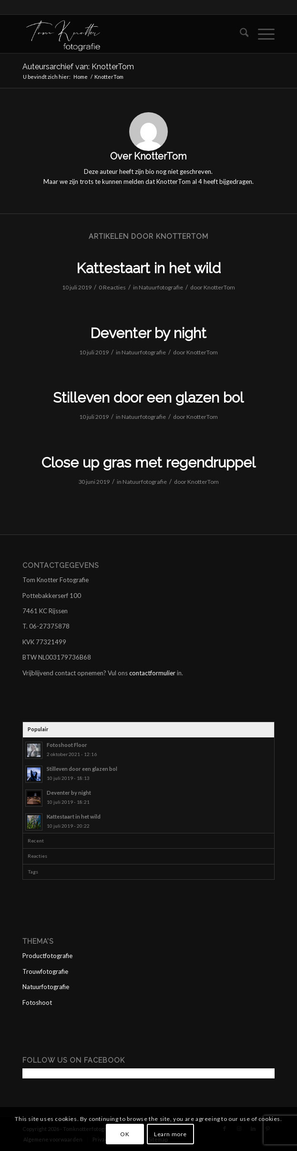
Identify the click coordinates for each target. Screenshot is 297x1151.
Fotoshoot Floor (67, 745)
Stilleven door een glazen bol (148, 397)
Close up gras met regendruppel (148, 462)
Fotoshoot (37, 1002)
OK (124, 1134)
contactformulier (152, 673)
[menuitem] (239, 34)
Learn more (170, 1134)
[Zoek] (239, 34)
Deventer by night (148, 333)
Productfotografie (47, 955)
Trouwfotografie (45, 971)
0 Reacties (112, 287)
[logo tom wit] (123, 34)
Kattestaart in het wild (148, 268)
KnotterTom (219, 287)
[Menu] (261, 34)
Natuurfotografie (161, 287)
